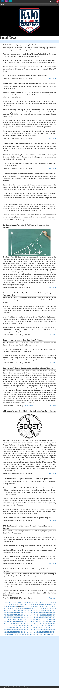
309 (34, 634)
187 (45, 619)
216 (25, 623)
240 (42, 626)
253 (28, 628)
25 (55, 602)
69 (42, 606)
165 (34, 617)
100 (54, 608)
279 (51, 630)
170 (48, 617)
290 (31, 632)
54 (11, 606)
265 (10, 630)
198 (25, 621)
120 (7, 613)
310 (37, 634)
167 (39, 617)
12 (28, 602)
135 (51, 613)
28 (9, 604)
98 (50, 608)
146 (31, 615)
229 (10, 626)
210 (7, 623)
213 (16, 623)
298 (54, 632)
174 (7, 619)
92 (37, 608)
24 (53, 602)
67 (38, 606)
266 (13, 630)
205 (45, 621)
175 (10, 619)
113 (39, 611)
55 (13, 606)
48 (50, 604)
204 (42, 621)
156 (7, 617)
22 (48, 602)
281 (5, 632)
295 (45, 632)
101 (5, 611)
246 (7, 628)
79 (10, 608)
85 (23, 608)
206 (48, 621)
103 (10, 611)
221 (39, 623)
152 (48, 615)
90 (33, 608)
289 (28, 632)
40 (34, 604)
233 (22, 626)
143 (22, 615)
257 (39, 628)
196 (19, 621)
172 (54, 617)
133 (45, 613)
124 (19, 613)
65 (34, 606)
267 (16, 630)
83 (19, 608)
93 (39, 608)
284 (13, 632)
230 (13, 626)
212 (13, 623)
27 (6, 604)
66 (36, 606)
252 (25, 628)
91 (35, 608)
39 (31, 604)
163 (28, 617)
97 (48, 608)
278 (48, 630)
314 (48, 634)
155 (5, 617)
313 (45, 634)
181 (28, 619)
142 (19, 615)
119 (5, 613)
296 (48, 632)
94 (41, 608)
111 (34, 611)
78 (8, 608)
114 (42, 611)
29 (11, 604)
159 (16, 617)
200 (31, 621)
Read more (52, 78)
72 (48, 606)
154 (54, 615)
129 (34, 613)
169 (45, 617)
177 (16, 619)
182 (31, 619)
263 (5, 630)
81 (14, 608)
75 (54, 606)
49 (52, 604)
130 (37, 613)
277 (45, 630)
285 (16, 632)
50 (54, 604)
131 (39, 613)
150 (42, 615)
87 (27, 608)
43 (40, 604)
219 (34, 623)
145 (28, 615)
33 (19, 604)
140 (13, 615)
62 (27, 606)
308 (31, 634)
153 (51, 615)
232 (19, 626)
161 (22, 617)
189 (51, 619)
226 (54, 623)
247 (10, 628)
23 (51, 602)
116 (48, 611)
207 (51, 621)
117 (51, 611)
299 (5, 634)
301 (10, 634)
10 (24, 602)
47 (48, 604)
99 (52, 608)
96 (46, 608)
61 (25, 606)
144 (25, 615)
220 (37, 623)
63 (29, 606)
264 (7, 630)
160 (19, 617)
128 (31, 613)
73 (50, 606)
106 (19, 611)
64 (31, 606)
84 (21, 608)
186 (42, 619)
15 (34, 602)
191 (5, 621)
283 (10, 632)
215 (22, 623)
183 (34, 619)
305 (22, 634)
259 (45, 628)
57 (17, 606)
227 (5, 626)
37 (27, 604)
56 (15, 606)
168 (42, 617)
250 (19, 628)
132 (42, 613)
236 (31, 626)
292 (37, 632)
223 (45, 623)
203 (39, 621)
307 (28, 634)
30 (13, 604)
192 (7, 621)
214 (19, 623)
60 (23, 606)
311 (40, 634)
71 (46, 606)
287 (22, 632)
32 (17, 604)
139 (10, 615)
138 (7, 615)
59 (21, 606)
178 (19, 619)
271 (28, 630)
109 (28, 611)
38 (29, 604)
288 (25, 632)
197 (22, 621)
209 (5, 623)
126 (25, 613)
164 (31, 617)
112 (37, 611)
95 (43, 608)
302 (13, 634)
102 (7, 611)
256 (37, 628)
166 (37, 617)
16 (36, 602)
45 (44, 604)
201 (34, 621)
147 (34, 615)
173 (5, 619)
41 (36, 604)
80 (12, 608)
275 (39, 630)
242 (48, 626)
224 (48, 623)
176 (13, 619)
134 (48, 613)
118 (54, 611)
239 (39, 626)
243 (51, 626)
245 (5, 628)
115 (45, 611)
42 (38, 604)
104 (13, 611)
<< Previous (7, 602)
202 (37, 621)
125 (22, 613)
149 (39, 615)
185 (39, 619)
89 (31, 608)
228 (7, 626)
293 (39, 632)
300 (8, 634)
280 (54, 630)
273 (34, 630)
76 (4, 608)
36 (25, 604)
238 (37, 626)
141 (16, 615)
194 (13, 621)
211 (10, 623)
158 (13, 617)
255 (34, 628)
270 (25, 630)
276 (42, 630)
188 (48, 619)
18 (40, 602)
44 (42, 604)
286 (19, 632)
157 (10, 617)
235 (28, 626)
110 (31, 611)
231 (16, 626)
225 (51, 623)
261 (51, 628)
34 (21, 604)
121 (10, 613)
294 (42, 632)
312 (42, 634)
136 (54, 613)
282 (7, 632)
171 (51, 617)
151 (45, 615)
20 (44, 602)
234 (25, 626)
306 (25, 634)
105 (16, 611)
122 (13, 613)
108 (25, 611)
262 (54, 628)
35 (23, 604)
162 (25, 617)
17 (38, 602)
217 (28, 623)
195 (16, 621)
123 (16, 613)
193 (10, 621)
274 (37, 630)
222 (42, 623)
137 (5, 615)
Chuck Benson (28, 406)
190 (54, 619)
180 (25, 619)
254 (31, 628)
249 (16, 628)
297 (51, 632)
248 (13, 628)
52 (6, 606)
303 (16, 634)
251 (22, 628)
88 (29, 608)
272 (31, 630)
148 (37, 615)
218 (31, 623)
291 (34, 632)
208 (54, 621)
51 (4, 606)
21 (46, 602)
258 (42, 628)
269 (22, 630)
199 (28, 621)
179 (22, 619)
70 (44, 606)
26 (4, 604)
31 (15, 604)
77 (6, 608)
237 (34, 626)
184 (37, 619)
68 (40, 606)
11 (26, 602)
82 (16, 608)
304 (19, 634)
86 (25, 608)
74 (52, 606)
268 (19, 630)
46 (46, 604)
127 (28, 613)
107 (22, 611)
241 (45, 626)
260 (48, 628)
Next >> (52, 634)
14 (32, 602)
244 (54, 626)
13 (30, 602)
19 (42, 602)
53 (9, 606)
